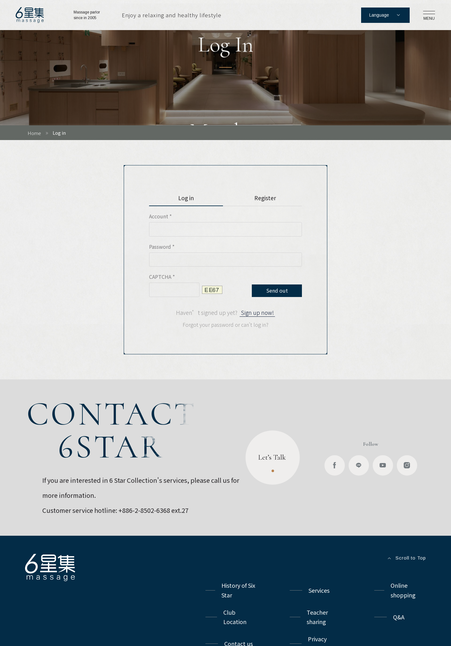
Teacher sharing (318, 617)
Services (318, 590)
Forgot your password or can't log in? (225, 324)
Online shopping (403, 590)
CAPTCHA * (162, 276)
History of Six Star (239, 590)
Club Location (234, 617)
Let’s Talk (273, 465)
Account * (160, 216)
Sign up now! (257, 312)
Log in (186, 198)
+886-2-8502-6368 (144, 510)
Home (34, 133)
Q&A (398, 617)
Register (265, 198)
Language (385, 15)
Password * (161, 246)
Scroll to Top (406, 558)
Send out (277, 290)
